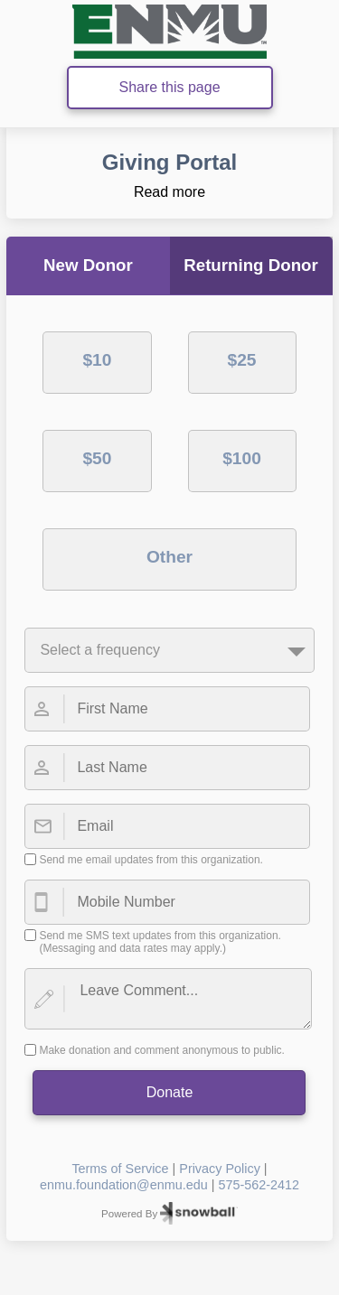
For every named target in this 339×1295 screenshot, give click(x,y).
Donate (169, 1092)
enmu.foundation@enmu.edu (124, 1185)
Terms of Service (119, 1168)
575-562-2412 (258, 1185)
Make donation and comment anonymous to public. (162, 1050)
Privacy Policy (219, 1168)
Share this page (169, 87)
